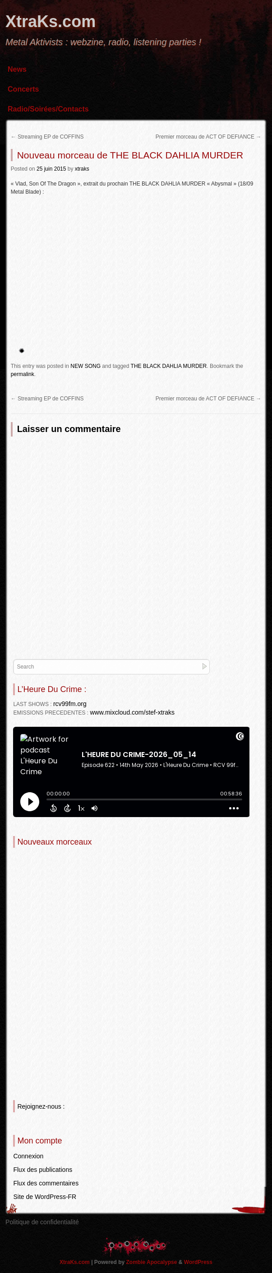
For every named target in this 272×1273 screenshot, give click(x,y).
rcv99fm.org (70, 703)
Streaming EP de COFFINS (47, 137)
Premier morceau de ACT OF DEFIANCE (209, 137)
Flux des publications (42, 1169)
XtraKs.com (50, 21)
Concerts (23, 89)
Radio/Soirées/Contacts (48, 109)
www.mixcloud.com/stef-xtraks (132, 712)
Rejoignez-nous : (41, 1106)
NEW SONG (85, 366)
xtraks (82, 169)
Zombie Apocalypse (152, 1262)
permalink (22, 374)
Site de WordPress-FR (44, 1196)
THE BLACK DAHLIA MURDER (169, 366)
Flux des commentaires (45, 1183)
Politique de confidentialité (42, 1222)
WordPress (198, 1262)
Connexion (28, 1156)
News (17, 69)
